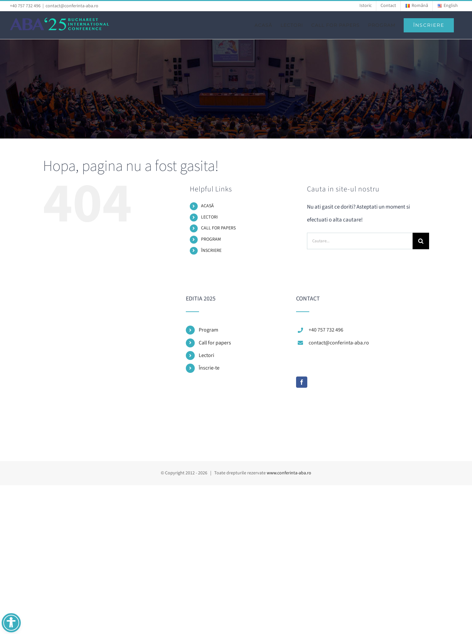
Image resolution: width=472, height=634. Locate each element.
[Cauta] (421, 241)
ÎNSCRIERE (211, 250)
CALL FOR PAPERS (218, 228)
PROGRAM (211, 239)
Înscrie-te (209, 368)
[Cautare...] (360, 241)
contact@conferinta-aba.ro (72, 6)
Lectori (206, 355)
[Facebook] (301, 382)
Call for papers (215, 342)
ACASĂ (207, 206)
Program (208, 330)
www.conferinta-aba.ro (289, 473)
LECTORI (209, 217)
